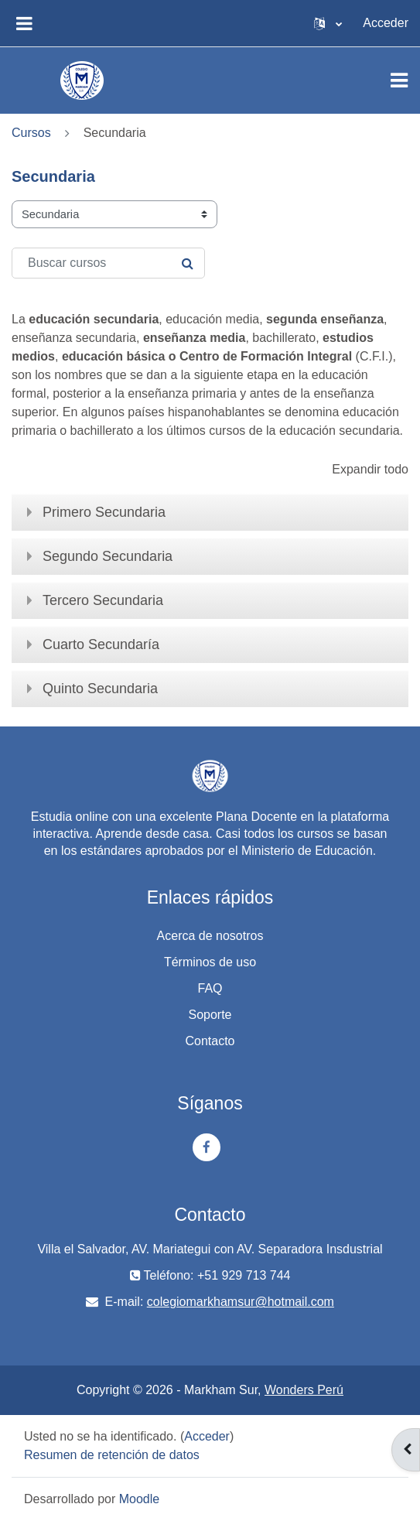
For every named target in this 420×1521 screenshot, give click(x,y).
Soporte (209, 1014)
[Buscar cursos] (108, 263)
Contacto (209, 1041)
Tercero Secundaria (103, 600)
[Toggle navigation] (399, 80)
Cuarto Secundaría (101, 644)
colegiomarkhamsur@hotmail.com (240, 1301)
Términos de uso (210, 962)
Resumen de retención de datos (112, 1454)
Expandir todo (370, 469)
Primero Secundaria (104, 512)
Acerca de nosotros (210, 935)
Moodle (139, 1499)
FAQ (209, 988)
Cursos (31, 132)
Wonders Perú (304, 1389)
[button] (328, 23)
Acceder (385, 22)
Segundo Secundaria (107, 556)
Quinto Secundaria (100, 688)
